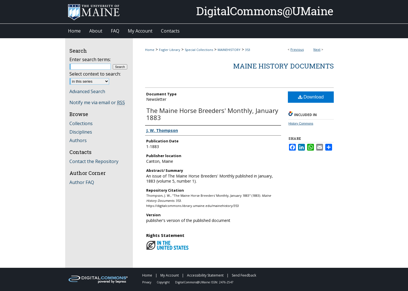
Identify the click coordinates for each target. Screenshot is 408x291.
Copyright (164, 282)
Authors (78, 140)
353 (247, 50)
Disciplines (80, 132)
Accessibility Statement (205, 275)
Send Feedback (244, 275)
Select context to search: (95, 74)
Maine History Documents (283, 65)
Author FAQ (81, 182)
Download (311, 97)
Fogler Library (169, 50)
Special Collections (199, 50)
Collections (81, 123)
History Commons (300, 123)
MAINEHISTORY (229, 50)
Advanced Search (87, 91)
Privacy (147, 282)
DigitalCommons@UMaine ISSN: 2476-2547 (204, 282)
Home (149, 50)
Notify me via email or (97, 102)
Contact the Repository (93, 161)
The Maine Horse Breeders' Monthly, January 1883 (212, 114)
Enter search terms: (90, 59)
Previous (297, 49)
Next (316, 49)
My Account (170, 275)
